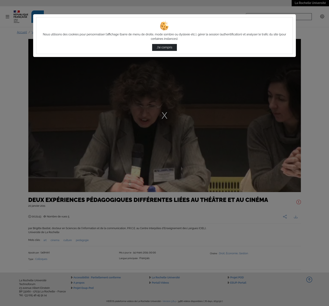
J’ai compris (164, 47)
